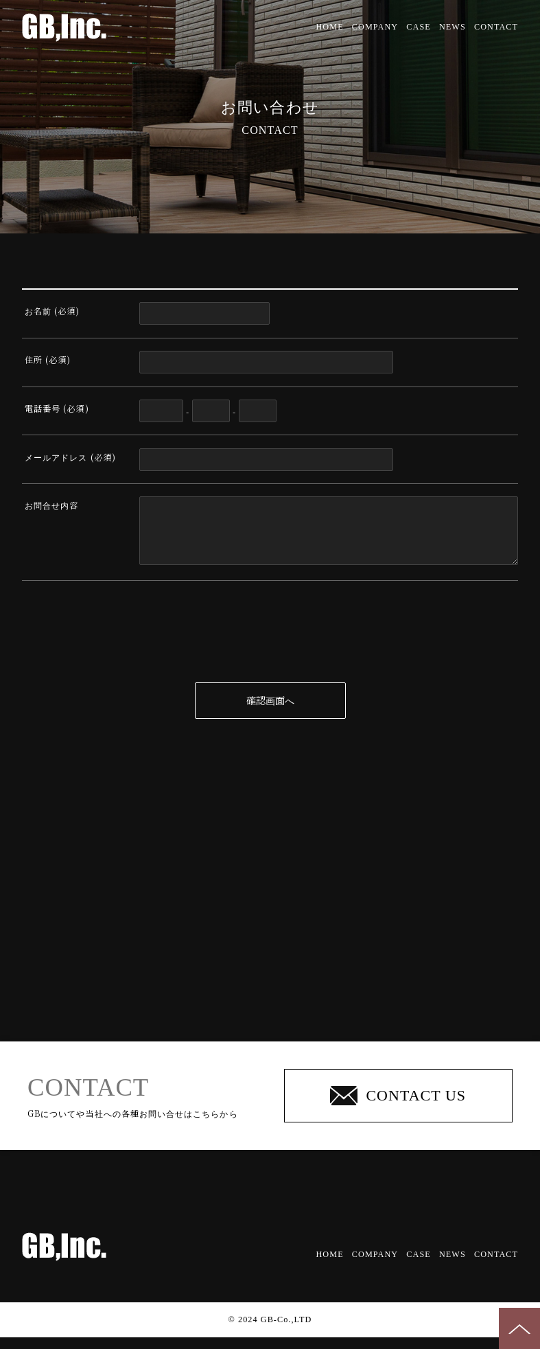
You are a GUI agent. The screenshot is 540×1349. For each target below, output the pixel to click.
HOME (330, 27)
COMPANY (375, 27)
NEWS (452, 27)
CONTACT (496, 27)
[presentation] (270, 649)
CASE (418, 27)
